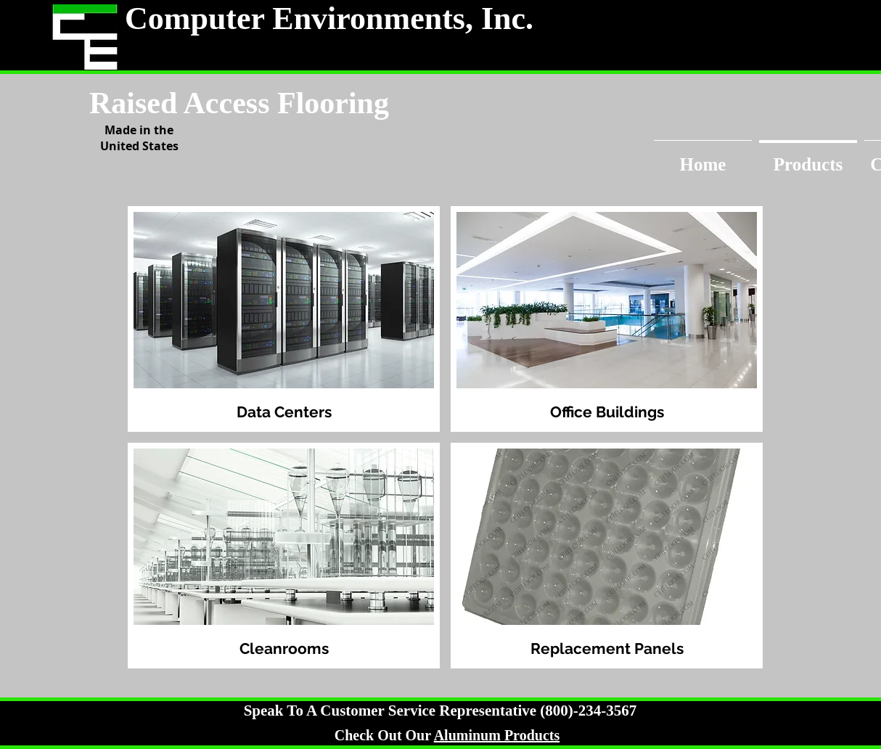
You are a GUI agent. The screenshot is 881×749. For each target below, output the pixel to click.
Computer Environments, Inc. (329, 18)
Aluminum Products (497, 735)
